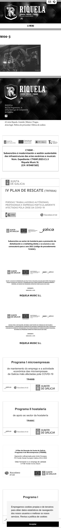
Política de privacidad (22, 125)
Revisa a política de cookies (33, 516)
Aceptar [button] (32, 524)
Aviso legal (9, 125)
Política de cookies (38, 125)
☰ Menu (30, 25)
